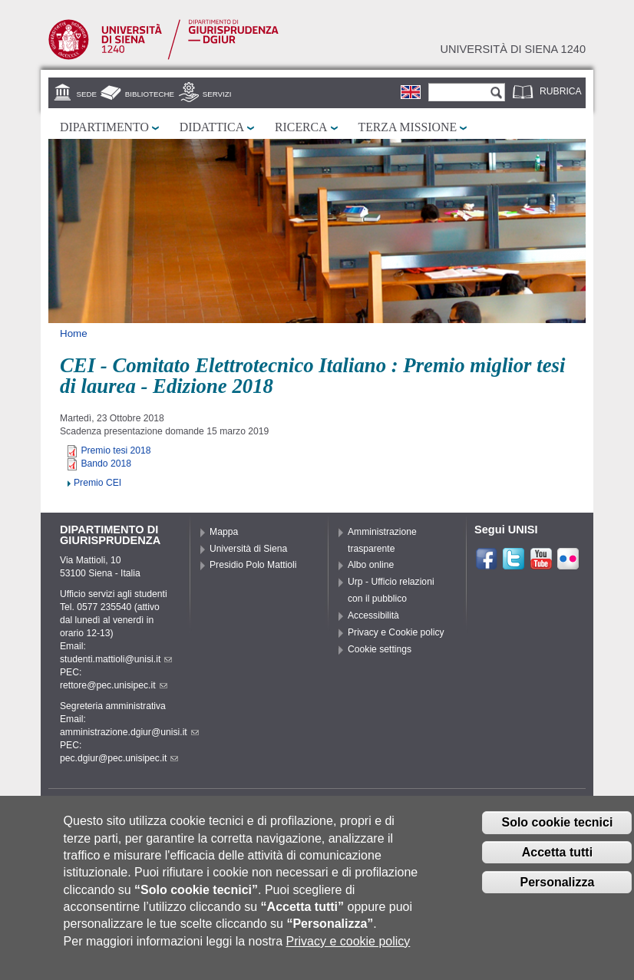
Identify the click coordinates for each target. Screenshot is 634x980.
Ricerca (301, 127)
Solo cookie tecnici (557, 836)
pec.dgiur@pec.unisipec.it (119, 758)
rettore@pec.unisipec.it (113, 685)
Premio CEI (97, 482)
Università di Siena (248, 548)
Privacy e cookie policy (348, 955)
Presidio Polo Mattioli (253, 564)
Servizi (217, 94)
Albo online (371, 564)
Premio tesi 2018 (115, 450)
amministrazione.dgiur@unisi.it (129, 732)
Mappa (224, 531)
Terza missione (407, 127)
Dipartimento (104, 127)
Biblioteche (149, 94)
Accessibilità (373, 615)
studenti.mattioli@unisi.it (116, 659)
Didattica (212, 127)
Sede (87, 94)
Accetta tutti (557, 866)
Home (74, 333)
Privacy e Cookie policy (396, 632)
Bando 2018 (106, 463)
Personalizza (557, 896)
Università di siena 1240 (513, 49)
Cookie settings (379, 649)
